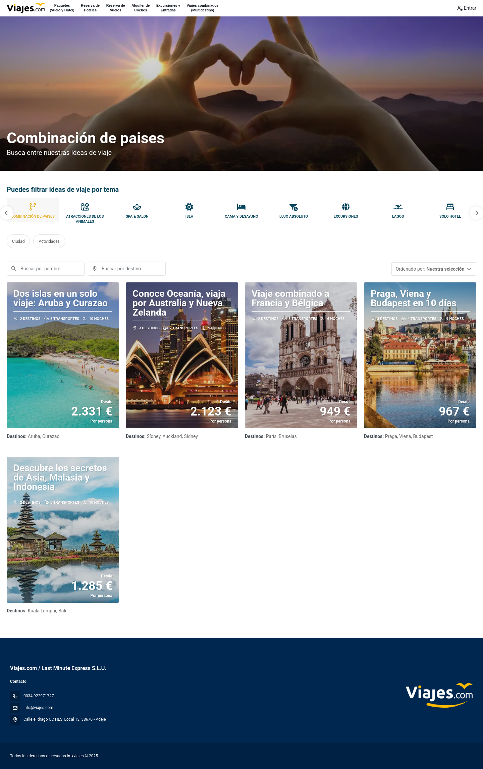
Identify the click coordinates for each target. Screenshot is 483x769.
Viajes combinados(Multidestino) (203, 7)
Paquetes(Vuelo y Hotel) (62, 7)
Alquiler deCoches (140, 7)
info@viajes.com (38, 707)
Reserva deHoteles (90, 7)
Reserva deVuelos (115, 7)
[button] (6, 213)
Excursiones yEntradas (168, 7)
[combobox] (127, 269)
